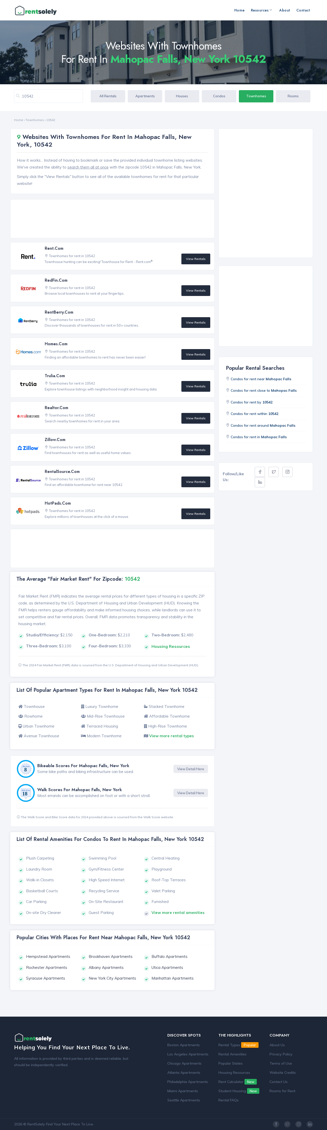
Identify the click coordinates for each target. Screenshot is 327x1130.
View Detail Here (190, 769)
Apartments (145, 96)
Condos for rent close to (264, 390)
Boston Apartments (183, 1045)
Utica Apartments (167, 967)
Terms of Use (281, 1063)
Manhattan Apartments (172, 978)
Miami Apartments (182, 1091)
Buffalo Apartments (169, 956)
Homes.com (56, 344)
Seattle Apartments (183, 1100)
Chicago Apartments (184, 1063)
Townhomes (256, 96)
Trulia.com (55, 376)
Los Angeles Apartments (187, 1054)
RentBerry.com (59, 312)
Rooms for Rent (282, 1091)
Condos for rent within (254, 413)
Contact (303, 10)
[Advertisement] (113, 219)
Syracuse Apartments (45, 978)
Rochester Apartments (46, 967)
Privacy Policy (281, 1054)
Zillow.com (55, 440)
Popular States (230, 1063)
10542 (50, 120)
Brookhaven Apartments (111, 956)
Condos (219, 96)
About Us (277, 1045)
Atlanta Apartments (183, 1072)
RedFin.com (56, 280)
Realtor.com (56, 408)
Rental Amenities (232, 1054)
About (284, 10)
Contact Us (279, 1081)
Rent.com (54, 248)
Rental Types (238, 1045)
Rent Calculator (237, 1081)
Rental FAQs (228, 1100)
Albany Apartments (106, 967)
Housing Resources (234, 1072)
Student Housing (238, 1091)
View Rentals (196, 259)
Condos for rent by (252, 402)
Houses (182, 96)
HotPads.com (58, 503)
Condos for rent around (263, 425)
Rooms (293, 96)
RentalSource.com (62, 471)
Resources (261, 10)
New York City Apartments (112, 978)
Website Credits (283, 1072)
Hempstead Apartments (48, 956)
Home (239, 10)
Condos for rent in (259, 437)
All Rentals (107, 96)
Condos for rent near (261, 379)
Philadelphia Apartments (187, 1081)
